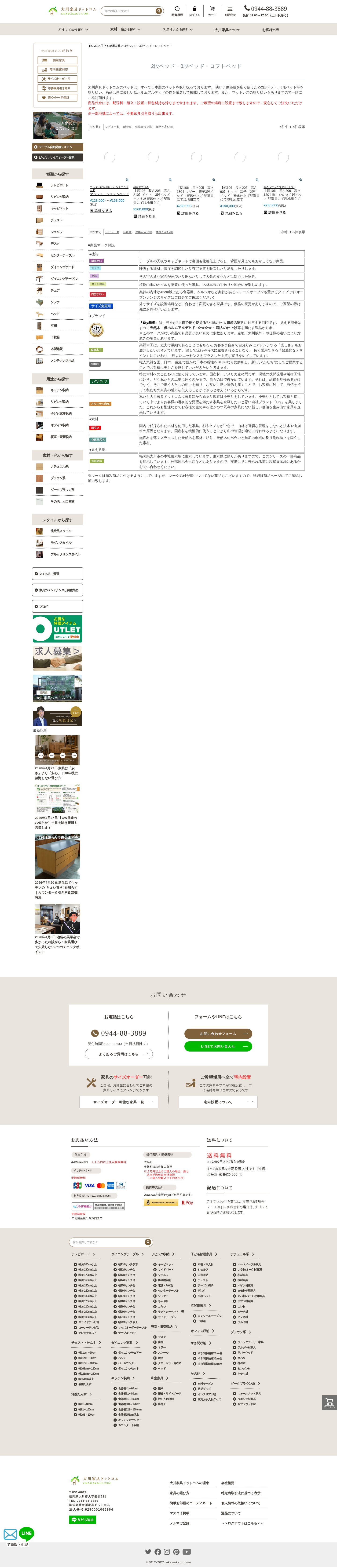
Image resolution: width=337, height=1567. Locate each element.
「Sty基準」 (149, 323)
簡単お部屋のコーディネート (191, 1503)
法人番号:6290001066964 (91, 1509)
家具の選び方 (179, 1493)
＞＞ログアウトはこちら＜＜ (242, 1523)
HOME (93, 45)
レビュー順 (112, 126)
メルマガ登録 (179, 1523)
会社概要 (227, 1483)
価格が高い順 (164, 126)
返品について (231, 1513)
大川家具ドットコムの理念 (189, 1483)
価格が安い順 (143, 126)
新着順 (127, 126)
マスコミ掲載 (179, 1513)
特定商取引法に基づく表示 (240, 1493)
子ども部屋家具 (111, 45)
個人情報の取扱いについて (240, 1503)
